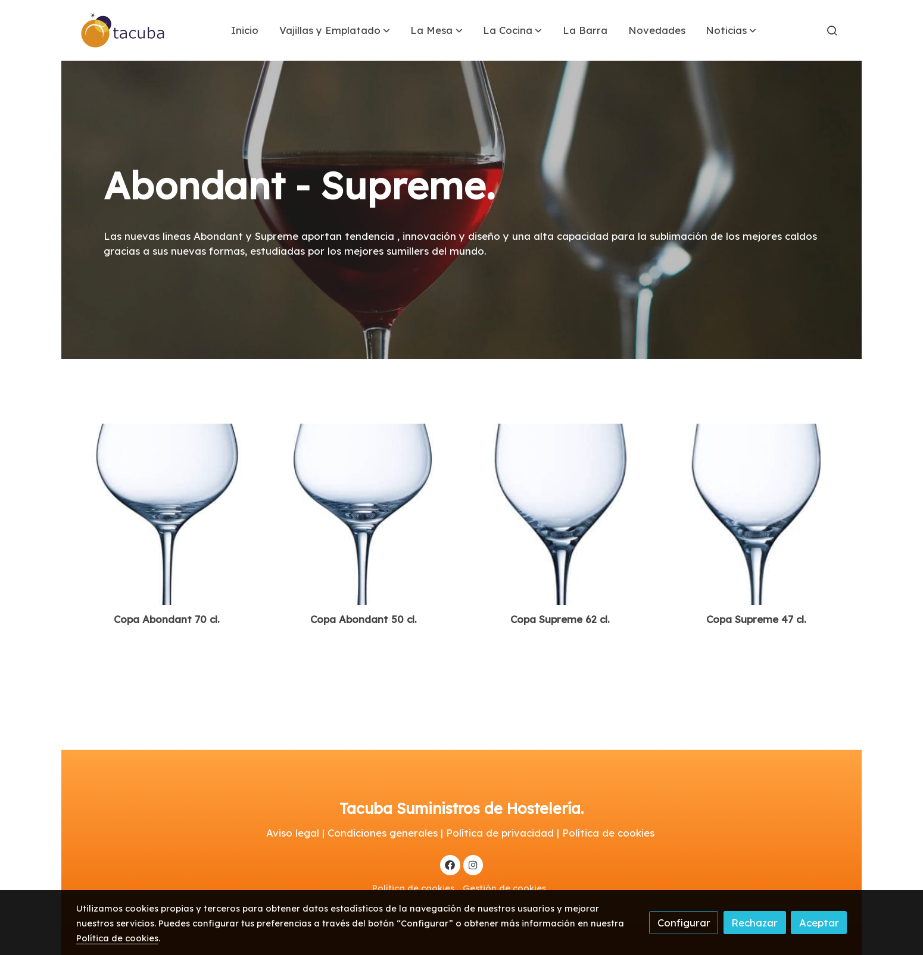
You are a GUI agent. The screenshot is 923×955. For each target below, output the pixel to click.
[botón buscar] (831, 30)
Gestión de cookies (504, 888)
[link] (123, 30)
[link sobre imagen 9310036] (756, 514)
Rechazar (754, 922)
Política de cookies (413, 888)
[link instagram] (472, 864)
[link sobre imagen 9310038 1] (363, 514)
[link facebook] (450, 864)
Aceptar (819, 922)
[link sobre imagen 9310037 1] (167, 514)
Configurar (683, 922)
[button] (334, 30)
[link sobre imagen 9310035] (560, 514)
